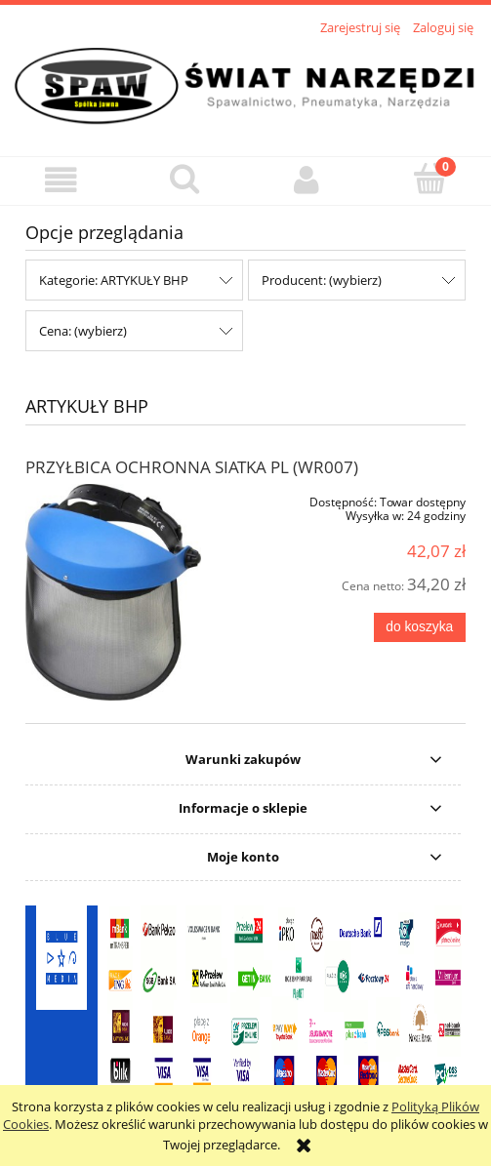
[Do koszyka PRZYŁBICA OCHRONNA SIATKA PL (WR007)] (420, 627)
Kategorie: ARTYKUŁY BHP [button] (113, 280)
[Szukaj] (184, 178)
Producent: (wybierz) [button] (322, 280)
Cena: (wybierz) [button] (83, 331)
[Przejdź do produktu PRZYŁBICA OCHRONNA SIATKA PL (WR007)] (113, 592)
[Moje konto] (307, 180)
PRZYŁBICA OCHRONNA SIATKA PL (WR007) (191, 467)
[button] (61, 180)
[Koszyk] (429, 178)
